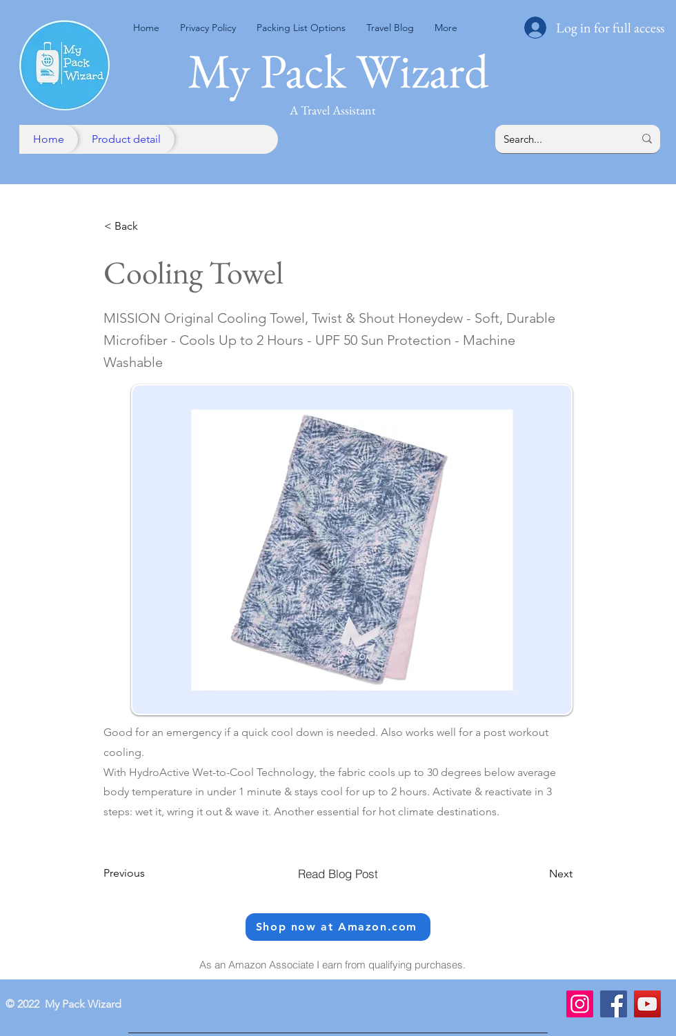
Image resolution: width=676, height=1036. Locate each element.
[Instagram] (579, 1003)
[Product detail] (126, 139)
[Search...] (558, 139)
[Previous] (149, 873)
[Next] (538, 874)
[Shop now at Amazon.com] (338, 927)
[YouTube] (647, 1003)
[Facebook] (613, 1003)
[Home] (48, 139)
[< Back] (149, 227)
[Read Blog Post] (338, 874)
